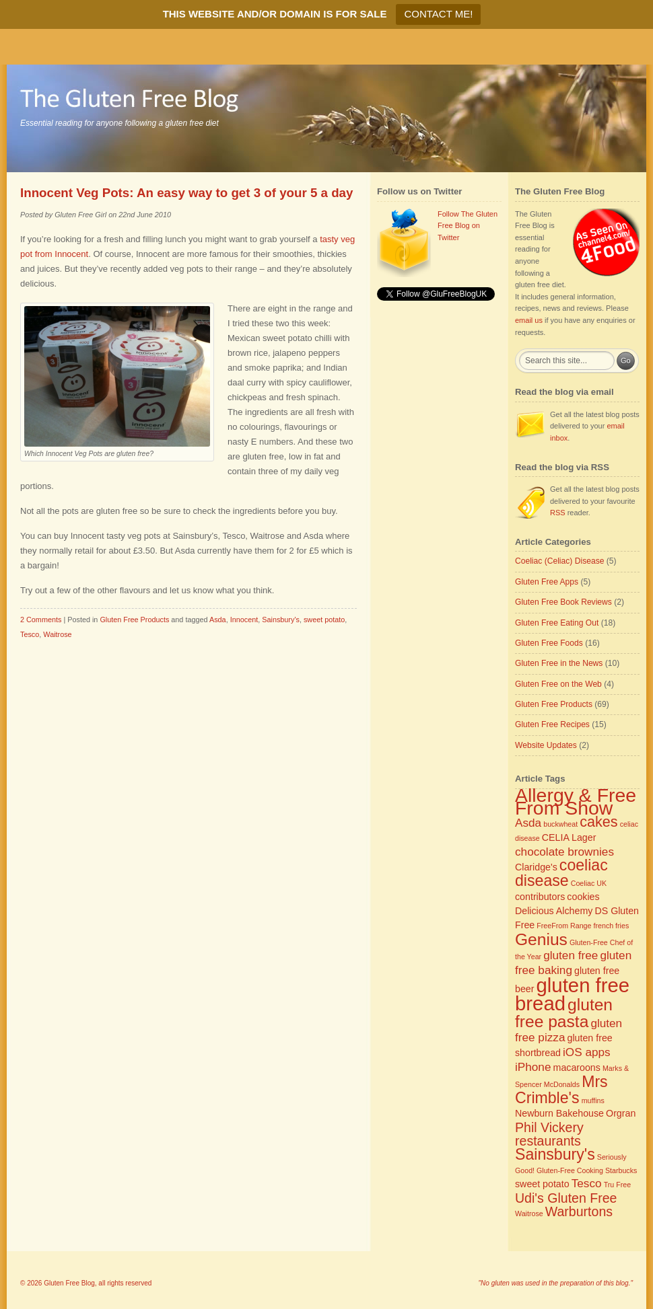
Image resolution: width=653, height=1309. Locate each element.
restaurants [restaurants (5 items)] (548, 1140)
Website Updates (546, 745)
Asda (217, 619)
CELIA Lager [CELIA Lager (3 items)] (569, 837)
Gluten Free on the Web (558, 684)
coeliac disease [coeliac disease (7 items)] (561, 873)
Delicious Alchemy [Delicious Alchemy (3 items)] (553, 910)
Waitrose (57, 634)
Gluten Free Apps (546, 582)
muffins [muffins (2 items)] (593, 1100)
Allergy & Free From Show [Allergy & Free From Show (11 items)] (575, 801)
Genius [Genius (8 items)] (541, 939)
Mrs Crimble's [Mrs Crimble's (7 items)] (561, 1090)
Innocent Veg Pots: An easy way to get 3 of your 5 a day (186, 193)
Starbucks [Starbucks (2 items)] (621, 1170)
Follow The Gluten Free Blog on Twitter (467, 225)
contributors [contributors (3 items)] (540, 896)
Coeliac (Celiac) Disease (559, 561)
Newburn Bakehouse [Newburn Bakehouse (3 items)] (559, 1113)
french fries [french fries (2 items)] (611, 926)
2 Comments (40, 619)
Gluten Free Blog (69, 1283)
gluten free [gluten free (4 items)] (570, 955)
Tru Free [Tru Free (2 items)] (617, 1185)
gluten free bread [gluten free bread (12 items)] (572, 994)
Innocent (244, 619)
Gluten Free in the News (559, 663)
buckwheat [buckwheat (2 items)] (560, 824)
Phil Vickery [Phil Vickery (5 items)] (549, 1127)
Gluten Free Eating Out (556, 623)
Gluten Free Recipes (552, 724)
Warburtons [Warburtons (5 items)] (579, 1211)
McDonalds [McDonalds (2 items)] (562, 1084)
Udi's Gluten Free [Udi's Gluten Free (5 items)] (566, 1198)
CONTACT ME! (438, 14)
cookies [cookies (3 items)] (583, 896)
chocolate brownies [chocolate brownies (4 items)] (564, 851)
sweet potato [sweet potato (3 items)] (542, 1184)
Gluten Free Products (134, 619)
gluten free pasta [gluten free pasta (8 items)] (564, 1013)
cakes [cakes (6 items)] (598, 821)
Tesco (29, 634)
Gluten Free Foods (549, 643)
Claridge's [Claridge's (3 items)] (536, 867)
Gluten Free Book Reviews (563, 602)
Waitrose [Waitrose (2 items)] (529, 1213)
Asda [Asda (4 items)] (528, 822)
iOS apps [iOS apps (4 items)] (587, 1052)
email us (529, 320)
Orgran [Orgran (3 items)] (620, 1113)
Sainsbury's (281, 619)
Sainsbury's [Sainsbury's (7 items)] (555, 1154)
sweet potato (324, 619)
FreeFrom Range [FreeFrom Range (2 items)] (564, 926)
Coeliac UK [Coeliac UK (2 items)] (589, 883)
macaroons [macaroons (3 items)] (576, 1067)
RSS (557, 513)
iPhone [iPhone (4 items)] (533, 1067)
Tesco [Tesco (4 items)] (587, 1183)
